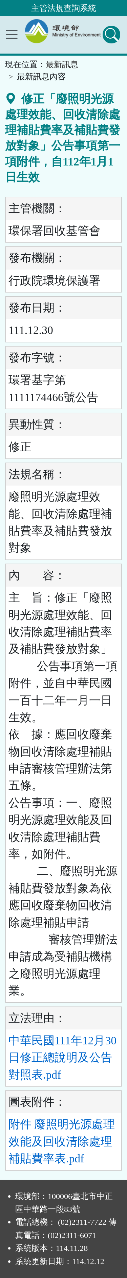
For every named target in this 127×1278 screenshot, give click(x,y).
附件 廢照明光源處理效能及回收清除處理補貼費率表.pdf (61, 1141)
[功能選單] (12, 34)
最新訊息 (62, 64)
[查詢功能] (111, 34)
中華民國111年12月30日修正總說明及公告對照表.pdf (62, 1057)
